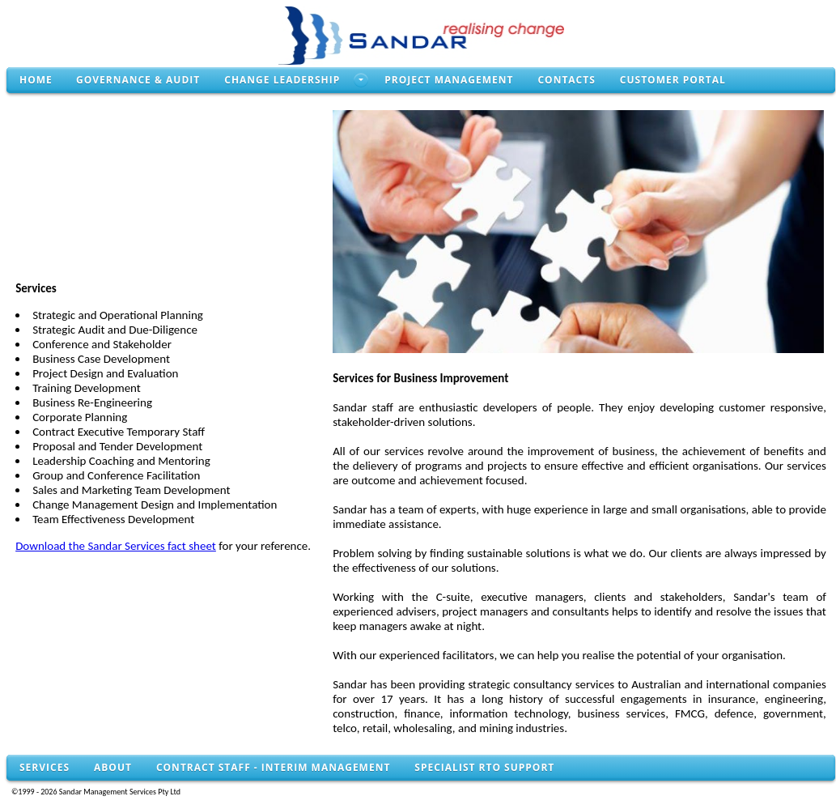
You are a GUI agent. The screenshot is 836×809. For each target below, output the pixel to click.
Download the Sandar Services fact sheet (115, 546)
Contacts (566, 80)
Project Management (448, 80)
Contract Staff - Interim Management (273, 767)
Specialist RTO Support (484, 767)
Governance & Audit (138, 80)
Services (44, 767)
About (113, 767)
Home (36, 80)
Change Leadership (282, 80)
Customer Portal (673, 80)
